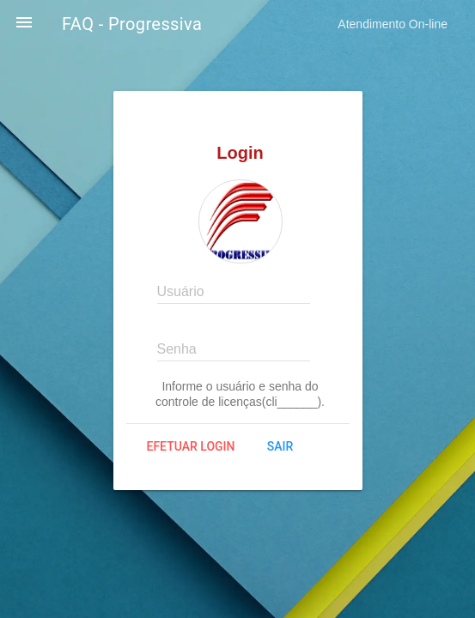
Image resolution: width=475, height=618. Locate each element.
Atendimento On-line (393, 24)
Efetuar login (191, 446)
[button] (24, 24)
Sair (280, 446)
